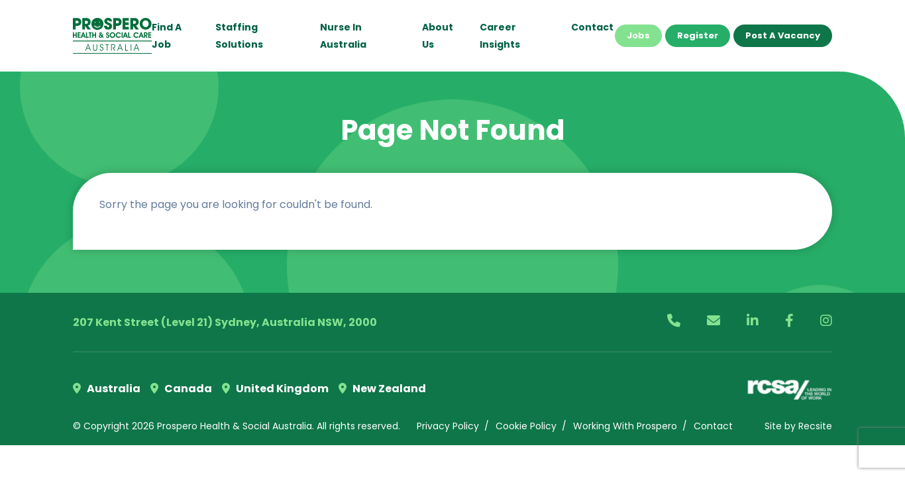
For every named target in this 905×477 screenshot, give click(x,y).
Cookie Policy (526, 426)
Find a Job (167, 36)
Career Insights (500, 36)
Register (697, 35)
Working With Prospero (625, 426)
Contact (592, 27)
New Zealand (382, 388)
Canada (181, 388)
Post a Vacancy (782, 35)
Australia (106, 388)
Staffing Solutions (239, 36)
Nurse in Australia (343, 36)
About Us (437, 36)
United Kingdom (275, 388)
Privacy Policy (448, 426)
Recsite (815, 426)
